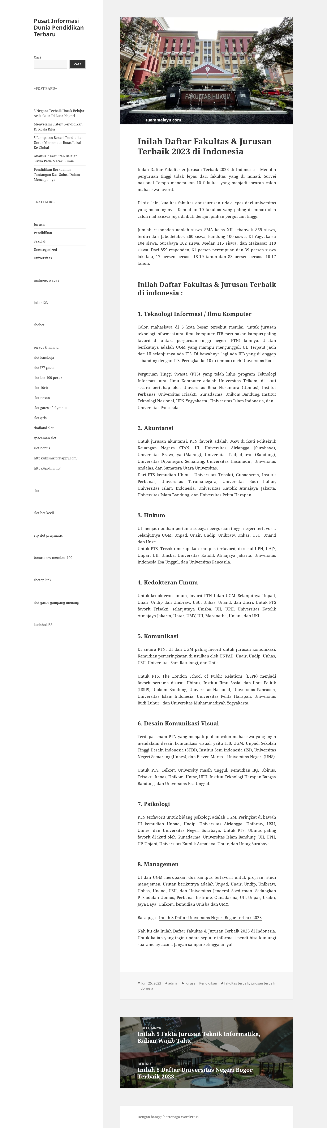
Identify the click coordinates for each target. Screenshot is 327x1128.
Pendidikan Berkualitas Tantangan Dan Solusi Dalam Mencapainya (57, 174)
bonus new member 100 (53, 557)
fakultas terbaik (236, 983)
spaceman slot (45, 438)
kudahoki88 (43, 624)
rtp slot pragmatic (48, 535)
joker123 (41, 302)
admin (173, 983)
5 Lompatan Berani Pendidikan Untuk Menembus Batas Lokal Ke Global (58, 142)
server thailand (46, 347)
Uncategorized (45, 249)
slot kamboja (44, 357)
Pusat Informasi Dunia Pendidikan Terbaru (59, 27)
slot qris (40, 418)
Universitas (43, 258)
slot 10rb (41, 387)
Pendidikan (43, 233)
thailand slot (44, 428)
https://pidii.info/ (47, 468)
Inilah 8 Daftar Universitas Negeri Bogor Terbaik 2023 (210, 917)
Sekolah (40, 241)
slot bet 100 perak (48, 377)
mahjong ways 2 (47, 280)
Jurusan (40, 224)
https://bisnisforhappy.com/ (56, 458)
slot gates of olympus (50, 408)
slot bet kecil (44, 513)
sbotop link (42, 580)
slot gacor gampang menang (56, 602)
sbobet (39, 325)
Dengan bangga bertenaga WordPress (168, 1117)
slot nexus (42, 397)
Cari (37, 57)
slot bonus (42, 448)
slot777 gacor (44, 367)
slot (36, 490)
